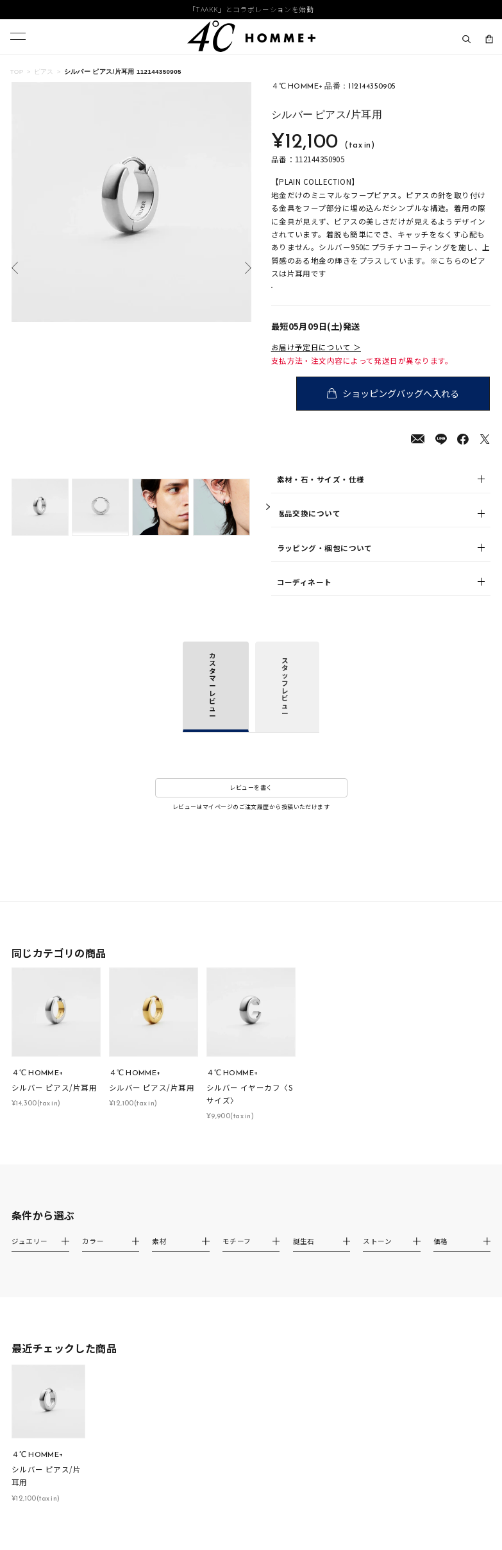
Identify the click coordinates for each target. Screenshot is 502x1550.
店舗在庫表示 (303, 294)
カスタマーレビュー (212, 699)
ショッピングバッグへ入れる (403, 406)
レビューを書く (251, 801)
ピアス (44, 71)
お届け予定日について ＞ (316, 361)
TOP (17, 71)
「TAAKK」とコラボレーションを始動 (251, 9)
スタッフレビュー (285, 700)
